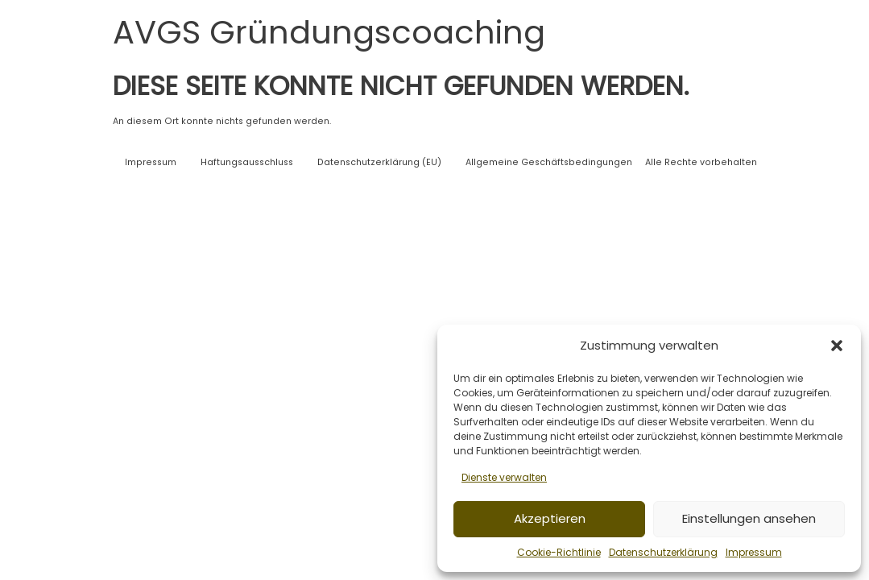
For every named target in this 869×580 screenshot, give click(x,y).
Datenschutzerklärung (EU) (379, 162)
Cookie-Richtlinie (559, 552)
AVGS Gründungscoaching (329, 32)
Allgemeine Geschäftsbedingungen (549, 162)
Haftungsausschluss (247, 162)
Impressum (754, 552)
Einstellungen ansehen (749, 518)
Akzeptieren (550, 518)
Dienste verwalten (504, 477)
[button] (837, 346)
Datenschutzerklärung (663, 552)
